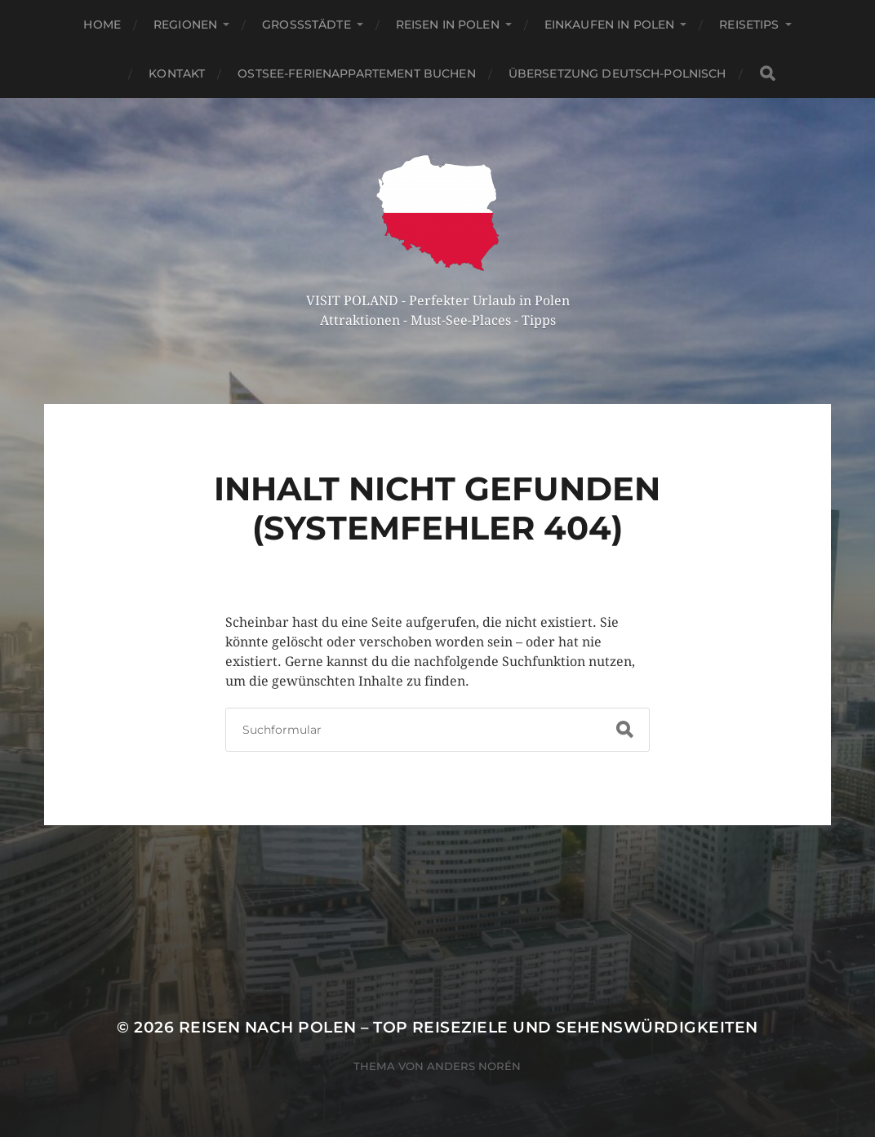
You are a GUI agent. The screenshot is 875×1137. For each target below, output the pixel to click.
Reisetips (749, 24)
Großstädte (306, 24)
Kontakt (177, 73)
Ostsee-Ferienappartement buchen (356, 73)
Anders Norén (474, 1066)
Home (102, 24)
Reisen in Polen (448, 24)
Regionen (185, 24)
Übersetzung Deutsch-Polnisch (617, 73)
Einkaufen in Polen (609, 24)
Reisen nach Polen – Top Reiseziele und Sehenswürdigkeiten (468, 1027)
